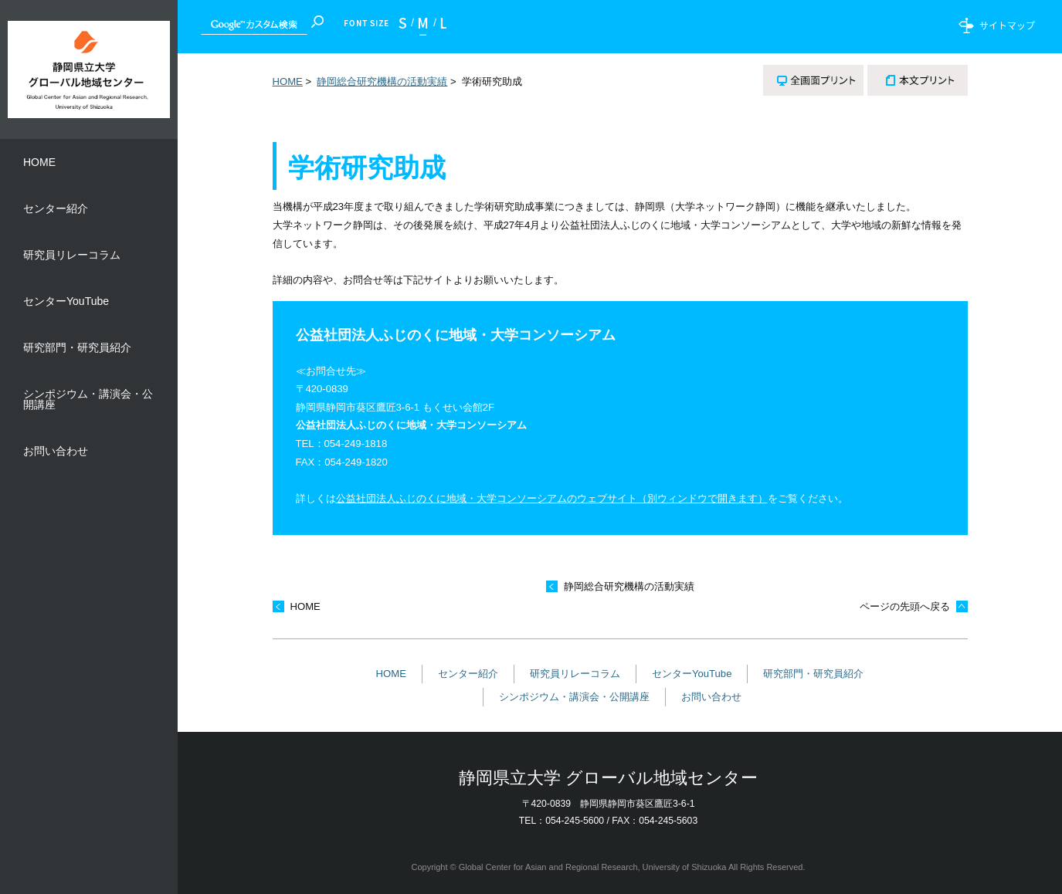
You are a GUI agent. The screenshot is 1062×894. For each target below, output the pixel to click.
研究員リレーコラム (575, 673)
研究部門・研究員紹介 (813, 673)
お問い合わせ (711, 697)
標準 (423, 27)
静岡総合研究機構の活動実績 (382, 81)
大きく (439, 27)
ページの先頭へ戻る (905, 606)
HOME (288, 81)
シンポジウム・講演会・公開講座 (574, 697)
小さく (406, 27)
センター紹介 (468, 673)
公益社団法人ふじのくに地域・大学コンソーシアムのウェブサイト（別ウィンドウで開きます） (552, 498)
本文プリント (917, 80)
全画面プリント (813, 80)
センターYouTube (692, 673)
